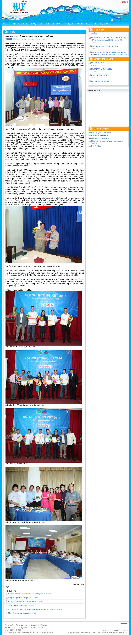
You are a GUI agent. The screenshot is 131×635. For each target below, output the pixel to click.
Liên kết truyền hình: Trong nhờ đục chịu (105, 47)
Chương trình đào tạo (38, 24)
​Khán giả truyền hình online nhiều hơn (21, 601)
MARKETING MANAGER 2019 (101, 69)
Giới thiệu (16, 24)
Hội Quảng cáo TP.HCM (99, 135)
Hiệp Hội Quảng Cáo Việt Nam (101, 133)
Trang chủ (6, 24)
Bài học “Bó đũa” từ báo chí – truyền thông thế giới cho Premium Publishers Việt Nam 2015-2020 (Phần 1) (109, 56)
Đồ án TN (80, 24)
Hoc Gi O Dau (96, 146)
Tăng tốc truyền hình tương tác (18, 598)
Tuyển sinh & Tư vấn (55, 24)
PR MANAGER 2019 (98, 63)
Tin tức (25, 24)
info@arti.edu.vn (15, 632)
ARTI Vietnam (90, 632)
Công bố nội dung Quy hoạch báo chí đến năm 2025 (109, 33)
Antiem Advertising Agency (100, 138)
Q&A (108, 24)
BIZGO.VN (124, 632)
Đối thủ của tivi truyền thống (17, 605)
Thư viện (89, 24)
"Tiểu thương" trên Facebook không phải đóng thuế (25, 594)
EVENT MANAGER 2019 (99, 75)
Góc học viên (69, 24)
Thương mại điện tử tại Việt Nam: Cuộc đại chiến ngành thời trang (30, 609)
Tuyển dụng (99, 24)
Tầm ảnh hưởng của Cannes (18, 613)
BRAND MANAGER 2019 (100, 81)
